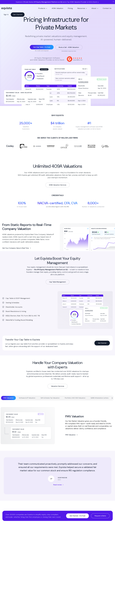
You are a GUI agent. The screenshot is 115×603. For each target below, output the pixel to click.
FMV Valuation (70, 435)
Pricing (70, 8)
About (93, 8)
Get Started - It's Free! (77, 516)
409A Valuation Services (57, 185)
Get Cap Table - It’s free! (41, 47)
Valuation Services (57, 386)
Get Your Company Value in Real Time (15, 248)
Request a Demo (100, 516)
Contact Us (107, 8)
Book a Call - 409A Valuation (69, 47)
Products (41, 8)
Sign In (6, 14)
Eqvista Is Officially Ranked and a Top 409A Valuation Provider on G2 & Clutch (57, 2)
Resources (81, 8)
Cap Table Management (57, 282)
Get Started (17, 14)
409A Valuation (57, 8)
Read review (57, 485)
